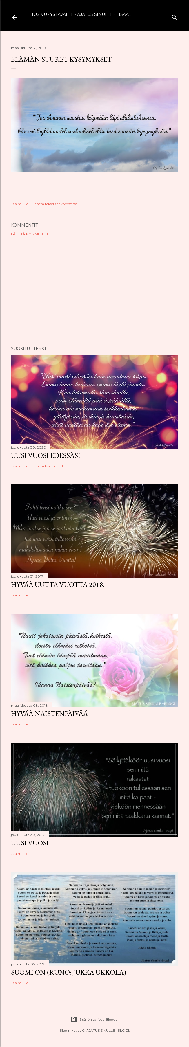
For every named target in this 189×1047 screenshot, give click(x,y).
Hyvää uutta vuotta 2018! (58, 584)
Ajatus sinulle (95, 14)
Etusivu (37, 14)
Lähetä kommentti (29, 234)
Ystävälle (62, 14)
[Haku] (174, 16)
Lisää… (123, 14)
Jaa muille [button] (19, 204)
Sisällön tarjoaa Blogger (94, 1019)
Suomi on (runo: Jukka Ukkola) (68, 972)
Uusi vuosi (30, 842)
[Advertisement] (94, 291)
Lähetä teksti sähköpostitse (54, 204)
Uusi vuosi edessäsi (45, 455)
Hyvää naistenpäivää (49, 713)
